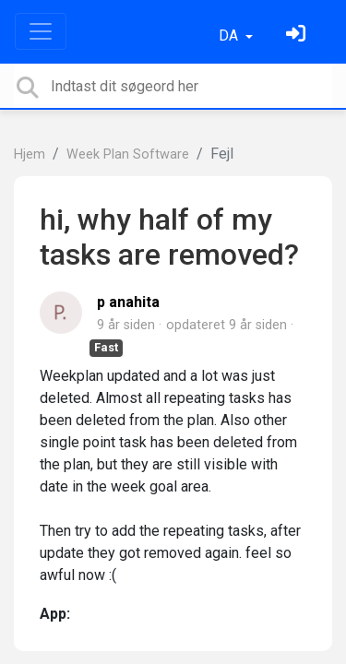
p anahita (128, 302)
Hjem (29, 154)
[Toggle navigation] (40, 31)
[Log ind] (298, 35)
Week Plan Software (127, 154)
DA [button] (230, 35)
